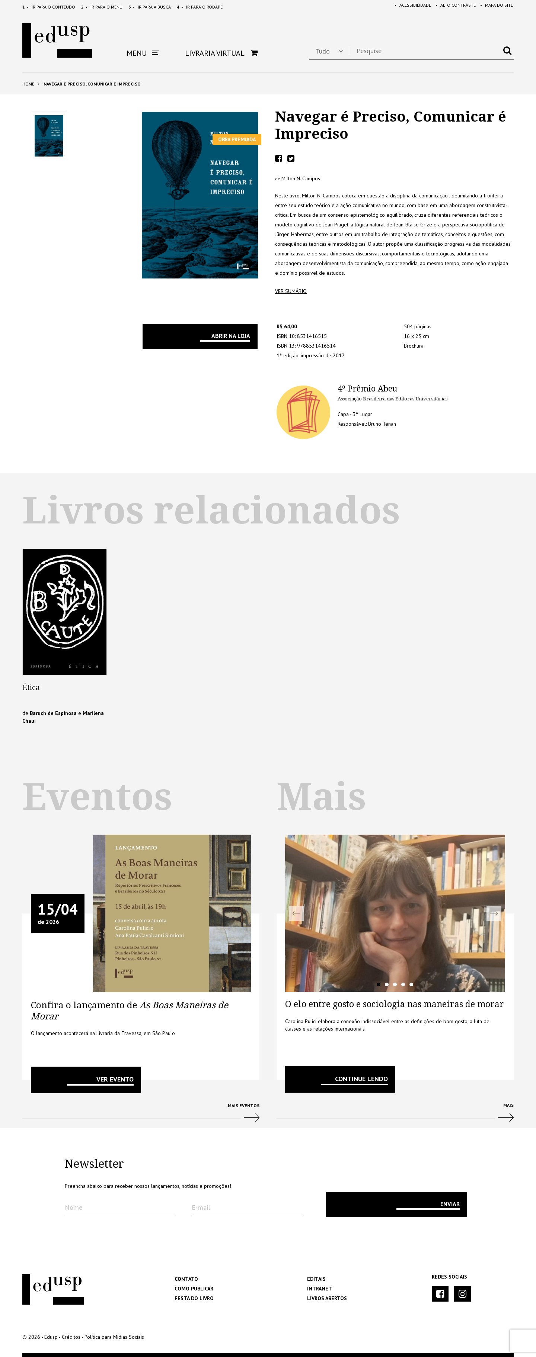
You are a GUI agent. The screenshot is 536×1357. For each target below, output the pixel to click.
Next (493, 913)
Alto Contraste (453, 7)
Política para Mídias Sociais (114, 1337)
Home (28, 84)
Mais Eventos (140, 1115)
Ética (31, 687)
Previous (296, 913)
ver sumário (291, 291)
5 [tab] (411, 984)
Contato (186, 1279)
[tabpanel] (395, 913)
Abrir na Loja (230, 335)
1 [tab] (378, 984)
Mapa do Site (495, 7)
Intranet (319, 1288)
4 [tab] (403, 984)
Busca (149, 7)
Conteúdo (48, 7)
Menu (101, 7)
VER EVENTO (115, 1079)
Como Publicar (194, 1288)
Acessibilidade (408, 7)
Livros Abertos (327, 1298)
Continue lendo (361, 1078)
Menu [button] (143, 53)
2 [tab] (387, 984)
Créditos (71, 1337)
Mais (395, 1115)
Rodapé (200, 7)
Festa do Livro (194, 1298)
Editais (316, 1279)
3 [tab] (395, 984)
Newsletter (94, 1164)
